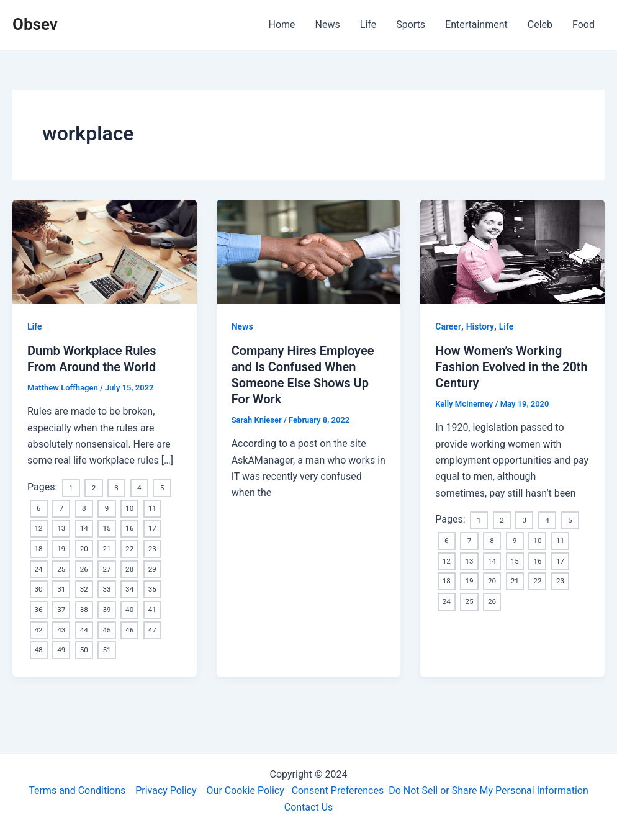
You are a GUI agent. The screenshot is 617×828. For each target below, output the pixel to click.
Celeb (540, 24)
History (480, 326)
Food (583, 24)
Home (282, 24)
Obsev (35, 24)
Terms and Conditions (77, 791)
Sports (410, 24)
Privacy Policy (166, 791)
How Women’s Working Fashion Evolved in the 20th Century (511, 366)
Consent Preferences (338, 791)
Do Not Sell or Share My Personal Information (488, 791)
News (327, 24)
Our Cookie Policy (245, 791)
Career (448, 326)
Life (368, 24)
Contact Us (308, 807)
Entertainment (476, 24)
